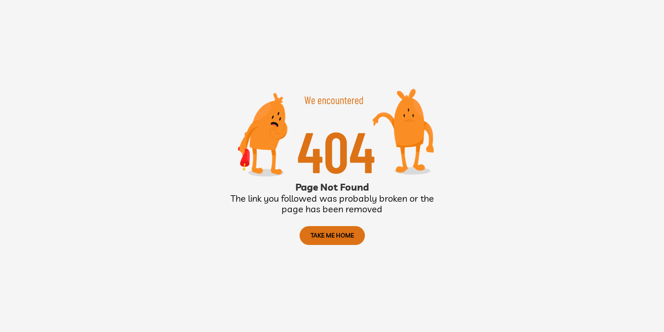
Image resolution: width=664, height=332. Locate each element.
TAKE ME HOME (332, 235)
